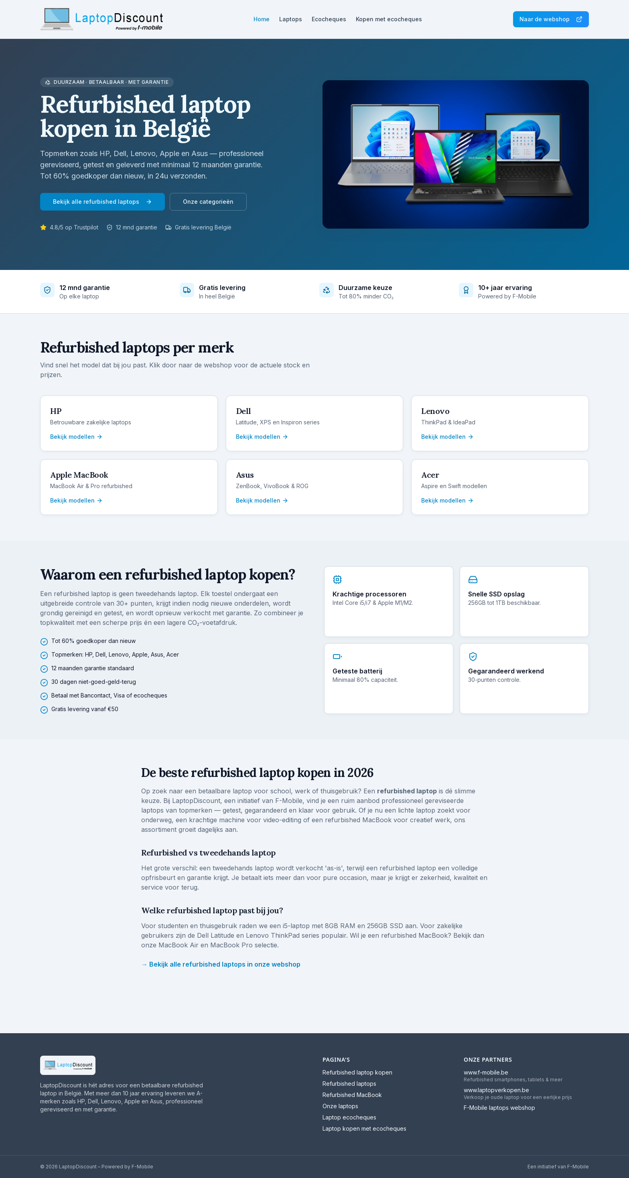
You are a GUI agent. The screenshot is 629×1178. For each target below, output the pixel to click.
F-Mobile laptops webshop (499, 1107)
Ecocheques (329, 19)
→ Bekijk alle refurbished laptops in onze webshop (220, 964)
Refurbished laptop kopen (357, 1072)
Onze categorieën (208, 201)
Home (262, 19)
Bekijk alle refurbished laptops (102, 201)
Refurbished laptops (349, 1083)
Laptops (290, 19)
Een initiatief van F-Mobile (558, 1167)
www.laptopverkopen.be (496, 1090)
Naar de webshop (550, 19)
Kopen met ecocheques (389, 19)
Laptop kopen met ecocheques (364, 1128)
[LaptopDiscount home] (101, 19)
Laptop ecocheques (349, 1117)
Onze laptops (340, 1106)
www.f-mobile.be (486, 1072)
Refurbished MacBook (352, 1094)
